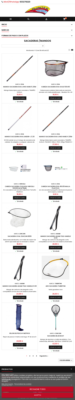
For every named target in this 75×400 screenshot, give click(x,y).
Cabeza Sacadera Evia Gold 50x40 (55, 87)
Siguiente (44, 356)
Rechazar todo (37, 389)
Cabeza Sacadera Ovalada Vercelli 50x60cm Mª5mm (19, 187)
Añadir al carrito (19, 98)
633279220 (25, 2)
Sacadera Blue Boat (55, 336)
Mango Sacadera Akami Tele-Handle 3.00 (20, 286)
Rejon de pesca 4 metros (19, 333)
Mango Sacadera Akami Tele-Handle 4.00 (55, 237)
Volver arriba (66, 360)
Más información (8, 384)
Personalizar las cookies (22, 384)
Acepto (37, 395)
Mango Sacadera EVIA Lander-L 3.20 (19, 137)
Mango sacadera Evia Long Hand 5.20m (19, 87)
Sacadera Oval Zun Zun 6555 (20, 236)
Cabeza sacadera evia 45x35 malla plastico (55, 187)
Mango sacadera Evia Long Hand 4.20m (55, 137)
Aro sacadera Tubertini (55, 286)
